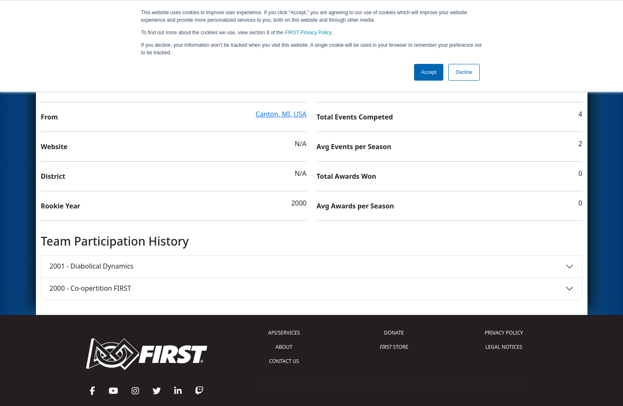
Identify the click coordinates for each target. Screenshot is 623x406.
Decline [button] (463, 72)
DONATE (394, 332)
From (49, 117)
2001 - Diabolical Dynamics (92, 266)
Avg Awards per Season (355, 206)
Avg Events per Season (354, 146)
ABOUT (284, 346)
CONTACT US (284, 361)
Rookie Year (60, 206)
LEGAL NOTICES (504, 346)
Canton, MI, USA (281, 114)
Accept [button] (429, 72)
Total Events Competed (355, 117)
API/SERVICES (284, 332)
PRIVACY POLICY (504, 332)
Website (54, 146)
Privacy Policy (308, 33)
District (53, 176)
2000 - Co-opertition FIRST (90, 288)
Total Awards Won (346, 176)
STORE (394, 346)
